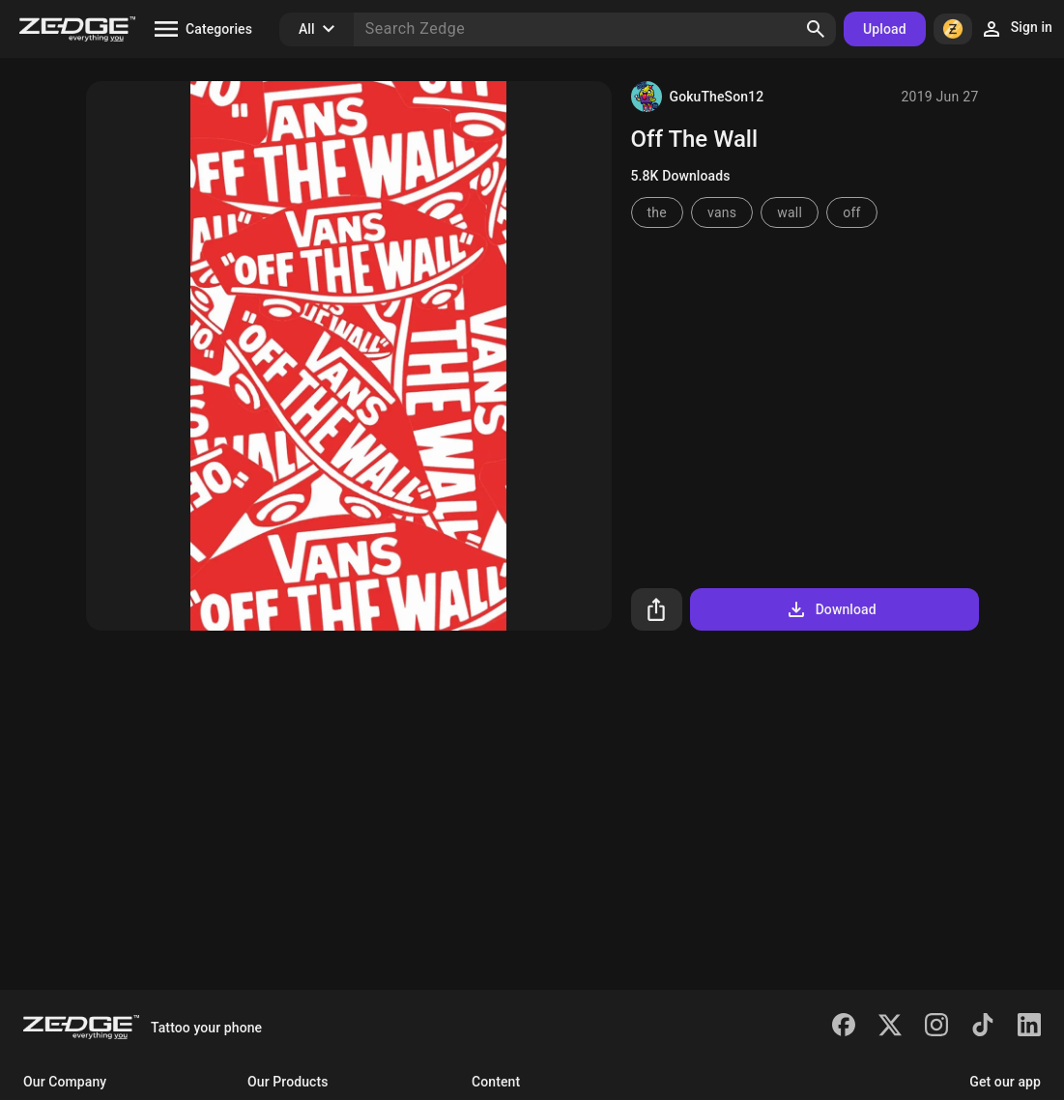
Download (831, 609)
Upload (884, 29)
